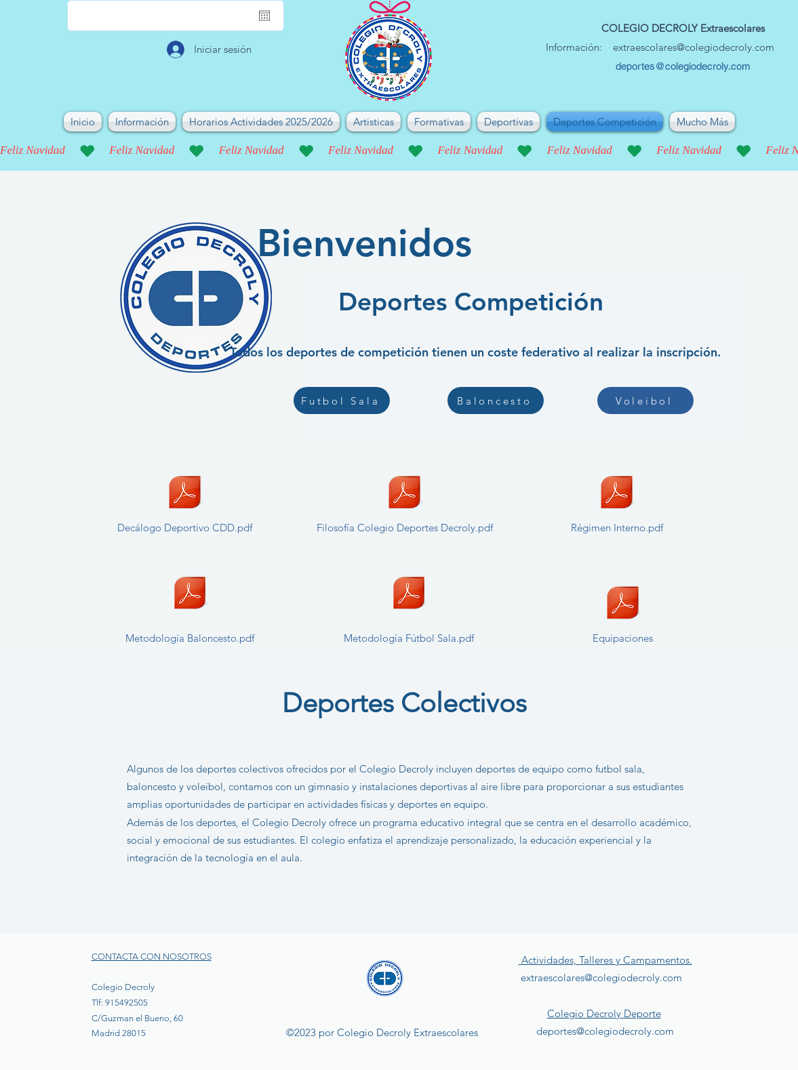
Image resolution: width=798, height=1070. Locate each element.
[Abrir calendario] (264, 15)
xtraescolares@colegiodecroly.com (696, 47)
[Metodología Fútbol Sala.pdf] (408, 603)
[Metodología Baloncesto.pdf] (189, 603)
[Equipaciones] (622, 613)
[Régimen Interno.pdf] (617, 503)
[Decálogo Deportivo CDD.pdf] (184, 503)
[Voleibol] (645, 400)
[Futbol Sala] (342, 400)
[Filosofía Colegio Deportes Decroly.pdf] (405, 503)
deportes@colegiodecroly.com (683, 66)
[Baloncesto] (495, 400)
